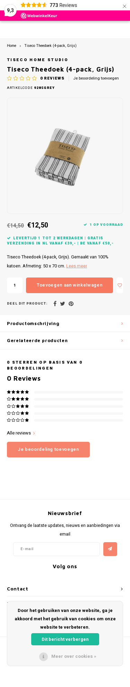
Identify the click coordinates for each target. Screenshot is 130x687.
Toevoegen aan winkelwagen (69, 285)
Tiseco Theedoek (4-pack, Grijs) (50, 45)
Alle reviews (21, 433)
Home (11, 45)
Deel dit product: (27, 303)
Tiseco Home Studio (37, 60)
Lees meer (76, 266)
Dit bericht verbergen (65, 639)
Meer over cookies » (73, 656)
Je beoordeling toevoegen (96, 78)
